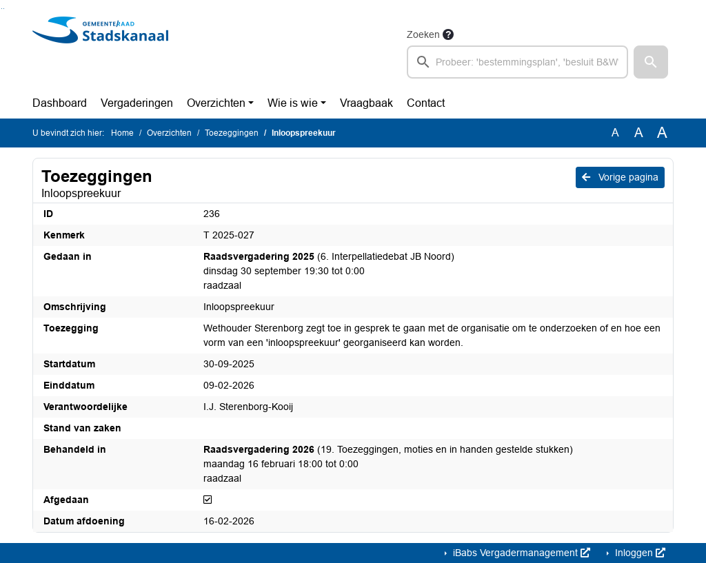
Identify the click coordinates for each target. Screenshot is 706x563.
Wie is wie (293, 103)
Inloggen (638, 552)
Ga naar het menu (3, 8)
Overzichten (216, 103)
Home (122, 133)
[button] (651, 62)
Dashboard (59, 103)
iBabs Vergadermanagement (520, 552)
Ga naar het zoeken (1, 8)
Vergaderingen (137, 103)
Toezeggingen (232, 133)
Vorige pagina (620, 177)
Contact (426, 103)
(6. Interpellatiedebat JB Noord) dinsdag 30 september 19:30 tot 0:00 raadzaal (328, 271)
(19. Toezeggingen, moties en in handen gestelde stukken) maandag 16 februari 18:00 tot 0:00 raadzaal (388, 464)
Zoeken (423, 34)
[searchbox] (517, 62)
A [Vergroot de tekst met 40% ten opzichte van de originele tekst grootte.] (662, 133)
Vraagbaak (366, 103)
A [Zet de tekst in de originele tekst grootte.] (615, 133)
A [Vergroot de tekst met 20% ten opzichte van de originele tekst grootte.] (638, 132)
